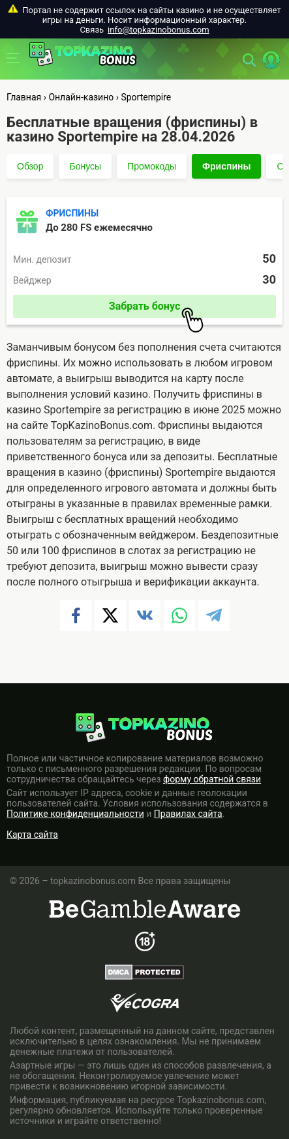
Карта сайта (32, 834)
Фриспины (226, 166)
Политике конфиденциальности (75, 813)
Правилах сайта (188, 813)
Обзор (30, 166)
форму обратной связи (212, 779)
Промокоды (151, 166)
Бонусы (85, 166)
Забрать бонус (156, 309)
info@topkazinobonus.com (158, 30)
